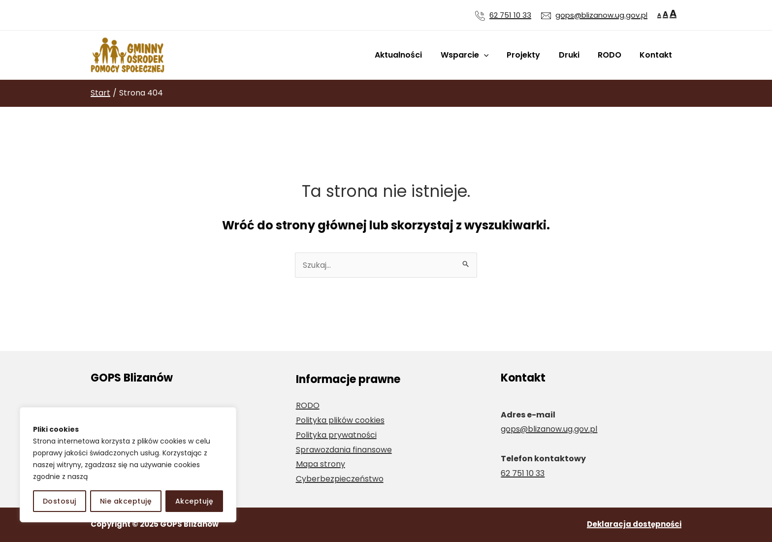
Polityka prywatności (336, 435)
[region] (128, 464)
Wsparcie (476, 55)
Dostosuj (59, 501)
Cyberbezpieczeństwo (340, 478)
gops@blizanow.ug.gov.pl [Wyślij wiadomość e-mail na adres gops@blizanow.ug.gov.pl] (601, 15)
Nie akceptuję (126, 501)
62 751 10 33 (510, 15)
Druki (575, 55)
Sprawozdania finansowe (344, 449)
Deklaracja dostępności (634, 524)
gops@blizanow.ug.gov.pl (549, 429)
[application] (495, 55)
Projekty (532, 55)
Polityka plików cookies (340, 420)
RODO (613, 55)
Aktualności (412, 55)
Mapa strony (320, 464)
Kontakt (657, 55)
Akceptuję (194, 501)
